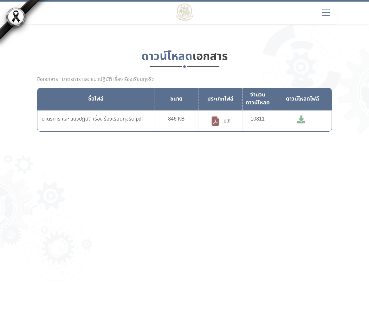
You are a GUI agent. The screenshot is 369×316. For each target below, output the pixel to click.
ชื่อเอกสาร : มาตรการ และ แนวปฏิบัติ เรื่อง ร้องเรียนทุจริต (96, 79)
